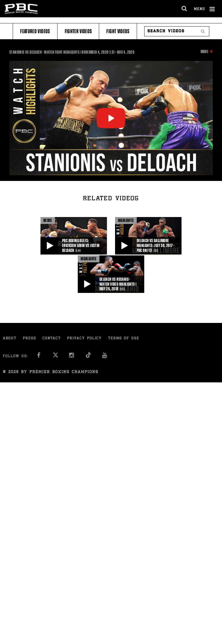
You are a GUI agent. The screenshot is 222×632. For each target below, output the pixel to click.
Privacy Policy (84, 338)
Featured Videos (35, 31)
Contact (51, 338)
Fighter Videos (78, 31)
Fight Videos (117, 31)
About (9, 338)
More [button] (204, 51)
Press (29, 338)
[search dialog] (185, 8)
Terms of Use (123, 338)
